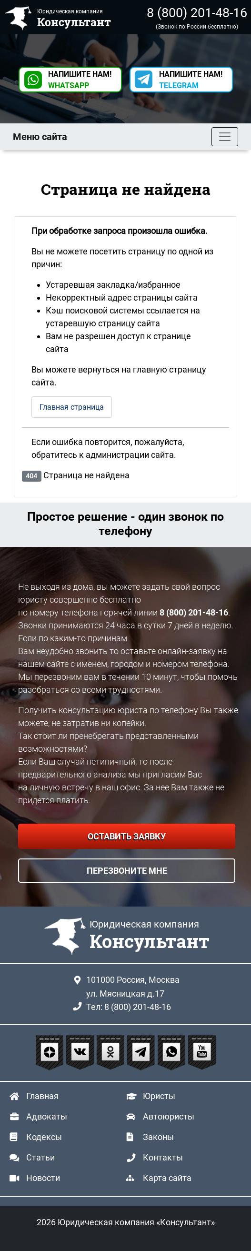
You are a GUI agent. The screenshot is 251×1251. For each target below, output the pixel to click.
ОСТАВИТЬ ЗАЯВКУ (127, 836)
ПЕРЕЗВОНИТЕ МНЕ (127, 871)
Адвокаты (46, 1116)
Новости (43, 1178)
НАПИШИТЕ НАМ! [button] (79, 80)
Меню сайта (40, 136)
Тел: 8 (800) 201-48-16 (128, 1007)
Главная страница (72, 407)
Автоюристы (168, 1116)
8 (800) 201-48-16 (197, 12)
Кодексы (44, 1137)
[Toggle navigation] (224, 136)
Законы (158, 1137)
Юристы (159, 1096)
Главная (42, 1096)
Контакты (163, 1157)
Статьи (40, 1157)
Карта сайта (167, 1178)
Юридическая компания (150, 935)
